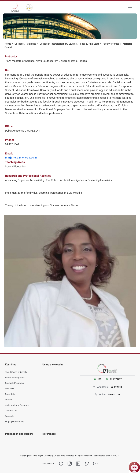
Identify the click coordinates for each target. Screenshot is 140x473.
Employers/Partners (14, 419)
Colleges (19, 43)
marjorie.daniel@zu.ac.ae (21, 158)
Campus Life (11, 408)
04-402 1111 (114, 394)
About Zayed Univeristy (16, 370)
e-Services (9, 386)
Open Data (10, 392)
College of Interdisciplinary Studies (58, 43)
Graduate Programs (14, 381)
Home (8, 43)
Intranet (8, 397)
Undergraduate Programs (17, 403)
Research (9, 414)
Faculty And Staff (89, 43)
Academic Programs (14, 375)
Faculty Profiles (110, 43)
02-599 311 (116, 387)
